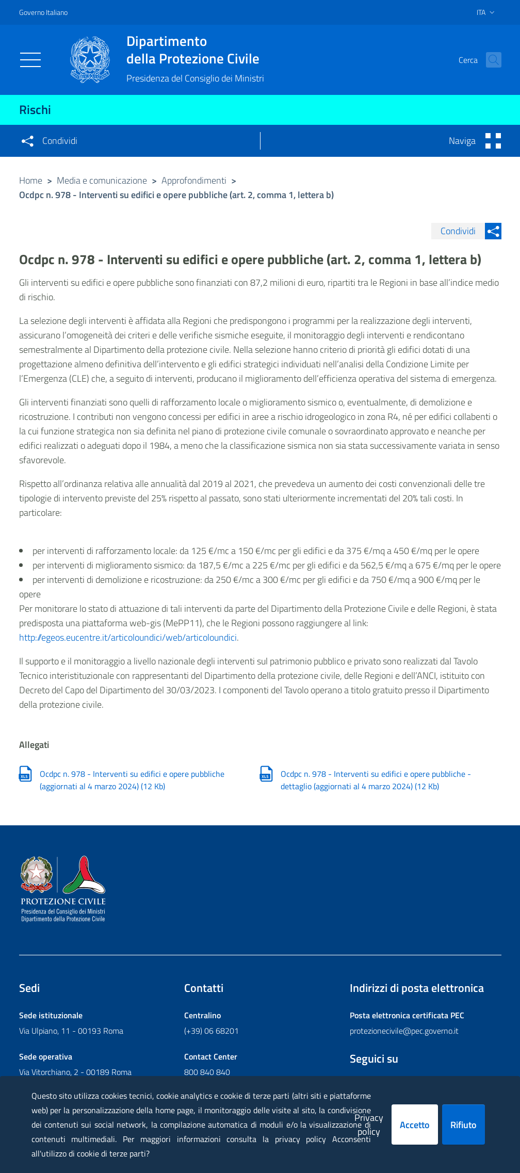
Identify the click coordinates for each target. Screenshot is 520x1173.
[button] (489, 59)
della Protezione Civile (195, 49)
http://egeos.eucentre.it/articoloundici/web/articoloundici (128, 637)
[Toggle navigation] (30, 59)
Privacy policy (368, 1124)
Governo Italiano (43, 12)
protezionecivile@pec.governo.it (404, 1030)
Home (30, 180)
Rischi (35, 109)
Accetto (415, 1125)
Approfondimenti (193, 180)
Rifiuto (463, 1125)
